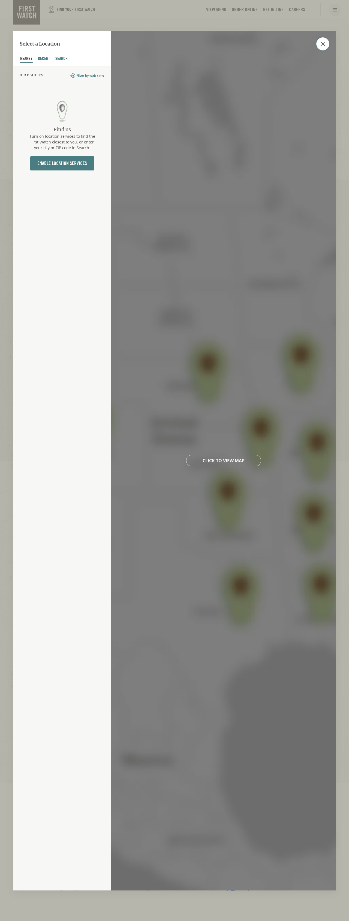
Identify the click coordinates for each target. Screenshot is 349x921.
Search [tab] (61, 59)
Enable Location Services (62, 163)
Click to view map (224, 460)
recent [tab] (44, 59)
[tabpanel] (62, 477)
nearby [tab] (26, 59)
